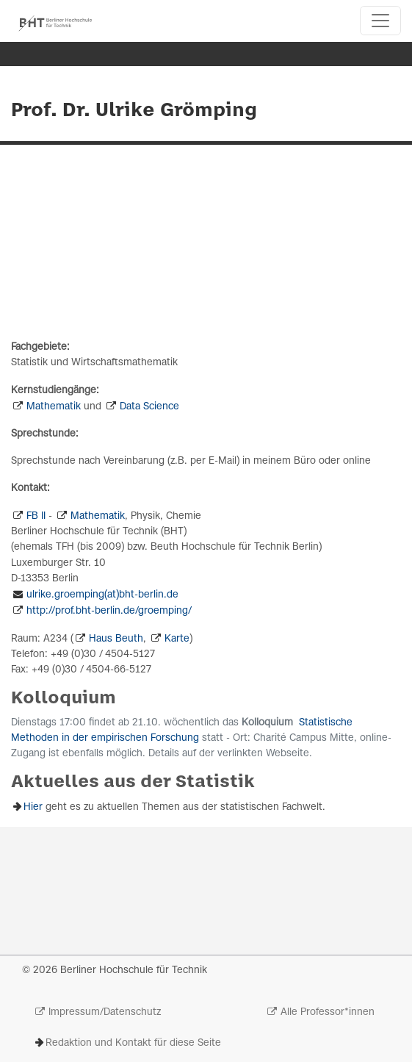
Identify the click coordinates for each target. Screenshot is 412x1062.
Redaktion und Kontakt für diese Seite (133, 1043)
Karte (177, 639)
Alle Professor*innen (328, 1012)
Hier (33, 807)
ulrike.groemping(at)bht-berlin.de (102, 595)
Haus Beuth (116, 639)
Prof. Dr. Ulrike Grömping (134, 111)
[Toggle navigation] (380, 20)
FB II (36, 516)
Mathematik (53, 407)
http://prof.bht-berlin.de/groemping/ (109, 611)
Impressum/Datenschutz (104, 1012)
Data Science (149, 407)
